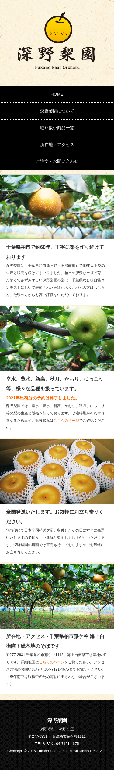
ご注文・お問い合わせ (57, 161)
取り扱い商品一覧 (57, 127)
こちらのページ (66, 420)
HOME (56, 94)
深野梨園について (57, 111)
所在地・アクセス (57, 144)
